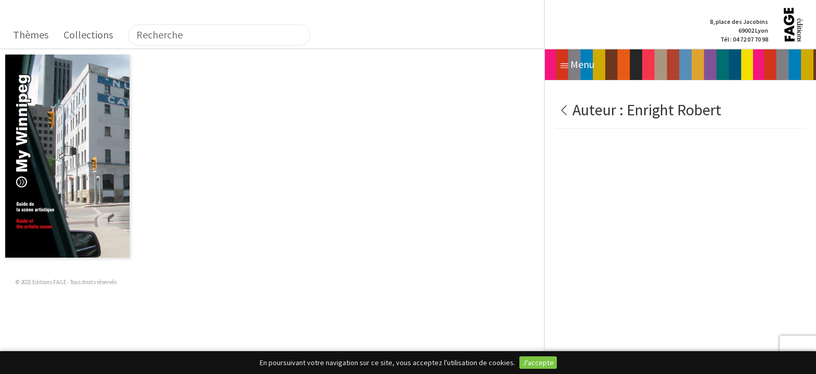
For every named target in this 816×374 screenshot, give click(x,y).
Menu (577, 64)
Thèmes (30, 34)
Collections (88, 34)
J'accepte (538, 362)
